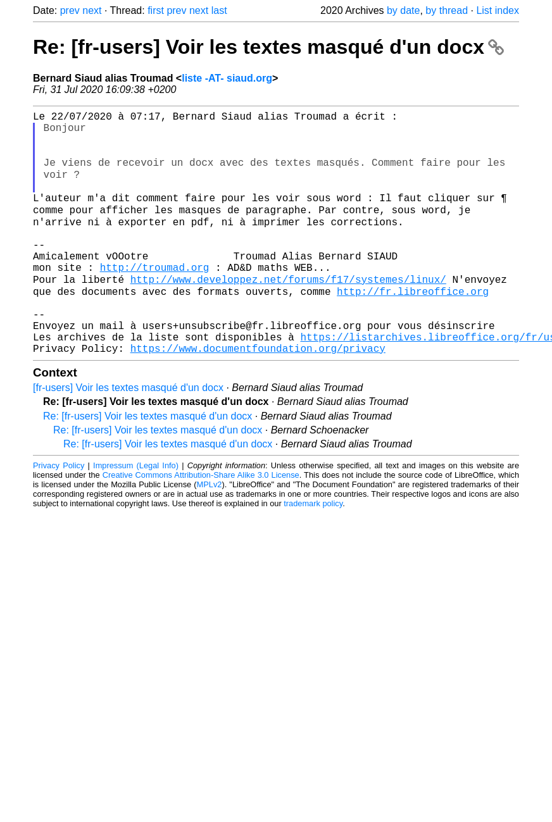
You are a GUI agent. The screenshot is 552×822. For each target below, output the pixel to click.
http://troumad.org (155, 299)
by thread (446, 10)
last (219, 10)
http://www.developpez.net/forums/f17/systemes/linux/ (288, 313)
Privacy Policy (58, 514)
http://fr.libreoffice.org (413, 327)
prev (70, 10)
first (155, 10)
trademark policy (313, 552)
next (91, 10)
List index (497, 10)
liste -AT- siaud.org (227, 78)
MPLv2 (209, 533)
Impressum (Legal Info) (136, 514)
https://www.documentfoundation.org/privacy (258, 397)
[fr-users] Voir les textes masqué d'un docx (128, 436)
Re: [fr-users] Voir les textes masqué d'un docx (268, 46)
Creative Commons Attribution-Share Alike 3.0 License (201, 523)
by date (403, 10)
